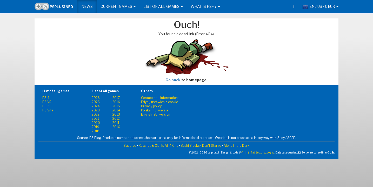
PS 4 (45, 98)
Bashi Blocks (190, 146)
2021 (95, 119)
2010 (116, 127)
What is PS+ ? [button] (205, 6)
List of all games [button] (163, 6)
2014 (116, 110)
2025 (96, 102)
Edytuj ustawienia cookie (159, 102)
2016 (116, 102)
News (87, 6)
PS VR (46, 102)
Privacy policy (151, 106)
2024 (96, 106)
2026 (96, 98)
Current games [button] (118, 6)
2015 (116, 106)
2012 (116, 119)
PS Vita (47, 110)
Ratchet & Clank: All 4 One (158, 146)
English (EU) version (155, 114)
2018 (95, 131)
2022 (95, 114)
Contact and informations (160, 98)
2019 (95, 127)
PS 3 (45, 106)
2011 (115, 123)
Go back (173, 80)
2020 (96, 123)
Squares (130, 146)
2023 (96, 110)
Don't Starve (211, 146)
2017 (116, 98)
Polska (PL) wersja (154, 110)
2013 (116, 114)
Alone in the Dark (236, 146)
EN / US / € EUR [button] (320, 7)
